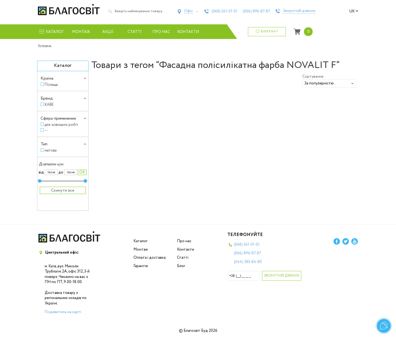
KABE (49, 105)
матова (51, 150)
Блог (181, 266)
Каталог (140, 241)
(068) (224, 11)
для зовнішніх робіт (61, 125)
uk (353, 11)
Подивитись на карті (62, 312)
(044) (248, 262)
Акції (107, 32)
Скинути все (62, 190)
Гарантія (140, 266)
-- (46, 130)
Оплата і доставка (149, 257)
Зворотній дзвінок (299, 11)
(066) (256, 11)
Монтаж (81, 32)
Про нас (161, 32)
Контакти (188, 32)
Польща (51, 85)
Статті (134, 32)
